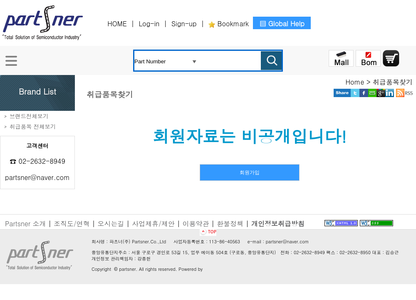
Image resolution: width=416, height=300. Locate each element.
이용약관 (196, 223)
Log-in (150, 23)
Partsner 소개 (25, 223)
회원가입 (250, 172)
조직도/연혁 (72, 223)
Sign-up (185, 23)
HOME (118, 23)
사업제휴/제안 (153, 223)
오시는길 (110, 223)
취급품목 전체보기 (33, 126)
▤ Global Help (281, 23)
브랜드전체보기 (29, 116)
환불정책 (230, 223)
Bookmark (228, 23)
